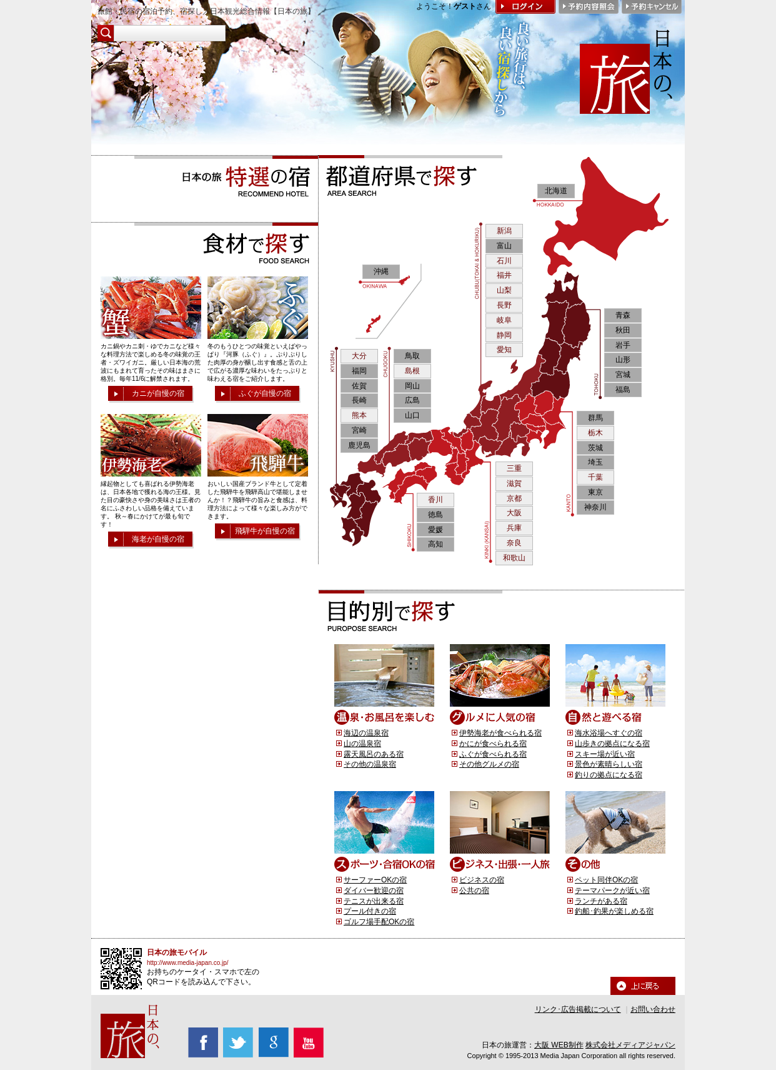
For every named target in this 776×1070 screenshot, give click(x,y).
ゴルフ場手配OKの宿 (379, 921)
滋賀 (514, 483)
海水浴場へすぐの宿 (608, 733)
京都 (514, 498)
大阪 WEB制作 (559, 1045)
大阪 (514, 512)
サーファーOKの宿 (375, 880)
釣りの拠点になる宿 (608, 774)
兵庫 (514, 527)
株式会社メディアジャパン (630, 1045)
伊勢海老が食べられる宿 (500, 733)
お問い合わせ (652, 1009)
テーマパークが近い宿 (612, 890)
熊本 (359, 415)
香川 (435, 499)
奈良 (514, 542)
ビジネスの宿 (481, 880)
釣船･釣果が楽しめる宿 (614, 911)
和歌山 (514, 557)
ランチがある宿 (601, 901)
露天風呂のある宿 (374, 754)
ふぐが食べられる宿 (493, 754)
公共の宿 (474, 890)
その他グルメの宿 (489, 764)
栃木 (595, 432)
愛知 (504, 349)
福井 (504, 275)
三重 (514, 468)
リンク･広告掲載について (578, 1009)
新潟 (504, 230)
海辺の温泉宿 (366, 733)
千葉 (595, 477)
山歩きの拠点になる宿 (612, 743)
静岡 (504, 335)
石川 (504, 260)
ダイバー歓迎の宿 (374, 890)
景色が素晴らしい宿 (608, 764)
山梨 (504, 290)
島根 (412, 370)
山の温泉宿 (362, 743)
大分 (359, 355)
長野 (504, 305)
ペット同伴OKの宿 (606, 880)
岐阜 (504, 320)
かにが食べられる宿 (493, 743)
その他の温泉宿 (370, 764)
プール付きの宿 (370, 911)
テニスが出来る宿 (374, 901)
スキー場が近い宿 (605, 754)
